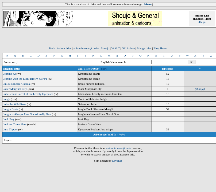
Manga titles (144, 48)
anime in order (86, 48)
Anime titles (64, 48)
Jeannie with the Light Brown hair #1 (25, 78)
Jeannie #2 (9, 73)
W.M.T (115, 48)
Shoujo (105, 48)
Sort (103, 68)
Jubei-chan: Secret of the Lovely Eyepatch (28, 93)
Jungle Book (10, 109)
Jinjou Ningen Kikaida (16, 83)
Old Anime (128, 48)
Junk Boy (8, 119)
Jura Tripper (10, 129)
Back (52, 48)
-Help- (202, 21)
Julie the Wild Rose (14, 104)
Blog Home (160, 48)
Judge (6, 99)
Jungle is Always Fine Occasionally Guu (27, 114)
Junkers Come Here (14, 124)
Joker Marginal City (15, 88)
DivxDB (117, 160)
